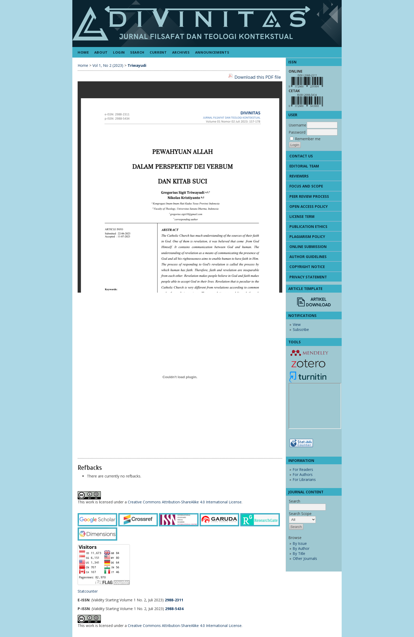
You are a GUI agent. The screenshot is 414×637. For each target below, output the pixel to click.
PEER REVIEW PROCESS (309, 196)
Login (119, 52)
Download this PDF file (257, 77)
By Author (301, 548)
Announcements (212, 52)
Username (297, 125)
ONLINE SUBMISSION (308, 246)
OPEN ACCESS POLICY (308, 206)
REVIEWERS (299, 176)
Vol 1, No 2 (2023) (107, 65)
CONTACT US (301, 155)
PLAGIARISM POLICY (307, 236)
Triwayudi (137, 65)
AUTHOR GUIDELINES (308, 256)
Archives (181, 52)
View (297, 324)
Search (137, 52)
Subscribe (301, 329)
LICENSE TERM (301, 216)
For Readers (303, 469)
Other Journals (305, 558)
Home (83, 52)
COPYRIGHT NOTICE (307, 266)
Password (297, 132)
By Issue (300, 543)
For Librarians (304, 479)
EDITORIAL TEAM (304, 165)
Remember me (308, 138)
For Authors (303, 474)
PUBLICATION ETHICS (308, 226)
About (101, 52)
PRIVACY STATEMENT (308, 276)
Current (158, 52)
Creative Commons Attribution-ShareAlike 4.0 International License (185, 501)
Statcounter (88, 591)
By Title (299, 553)
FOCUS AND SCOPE (306, 186)
